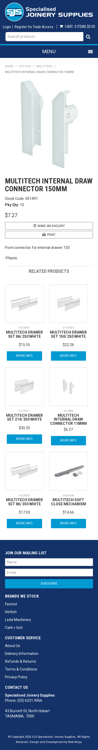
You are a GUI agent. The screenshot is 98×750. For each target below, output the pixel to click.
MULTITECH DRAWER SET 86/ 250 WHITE (24, 334)
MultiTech (44, 66)
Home (9, 66)
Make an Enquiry (51, 226)
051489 (68, 410)
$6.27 (68, 429)
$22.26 (68, 345)
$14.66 (68, 512)
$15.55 (24, 345)
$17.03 (24, 512)
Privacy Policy (16, 677)
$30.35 (24, 428)
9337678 (68, 495)
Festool (11, 604)
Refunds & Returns (20, 661)
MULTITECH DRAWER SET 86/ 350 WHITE (24, 502)
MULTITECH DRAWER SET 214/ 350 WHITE (24, 417)
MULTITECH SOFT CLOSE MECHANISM (68, 502)
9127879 (24, 495)
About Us (12, 646)
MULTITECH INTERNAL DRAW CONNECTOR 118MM (68, 419)
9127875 (24, 327)
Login (7, 27)
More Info (24, 356)
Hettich (25, 66)
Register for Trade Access (34, 27)
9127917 (24, 410)
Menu (49, 51)
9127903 (68, 327)
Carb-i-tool (13, 627)
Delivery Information (21, 653)
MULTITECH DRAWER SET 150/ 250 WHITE (68, 334)
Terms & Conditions (21, 669)
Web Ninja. (75, 742)
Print (51, 235)
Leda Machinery (18, 620)
